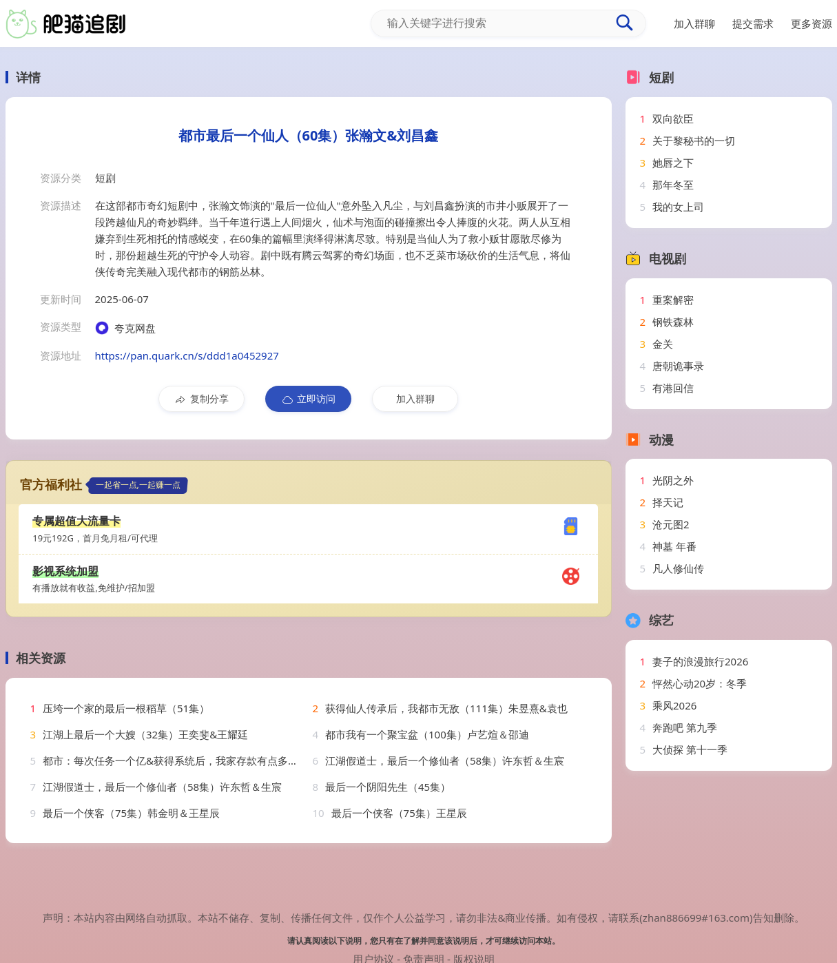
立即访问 (308, 399)
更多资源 (811, 23)
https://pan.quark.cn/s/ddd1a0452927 (187, 355)
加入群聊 (415, 398)
